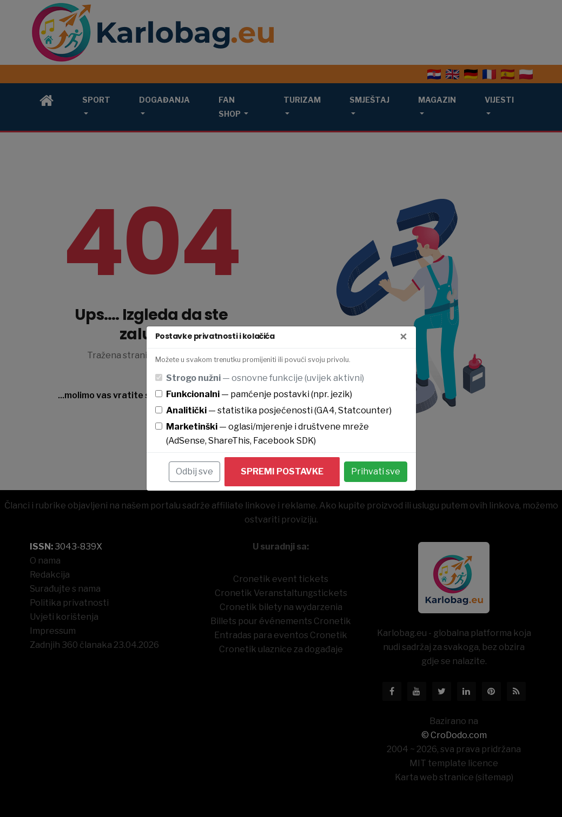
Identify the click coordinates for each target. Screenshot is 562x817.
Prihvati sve (375, 471)
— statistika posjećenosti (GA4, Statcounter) (279, 410)
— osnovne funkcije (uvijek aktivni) (265, 378)
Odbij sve (194, 471)
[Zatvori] (403, 337)
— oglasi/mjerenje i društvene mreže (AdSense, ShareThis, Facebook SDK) (267, 433)
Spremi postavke (282, 471)
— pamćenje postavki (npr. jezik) (259, 394)
